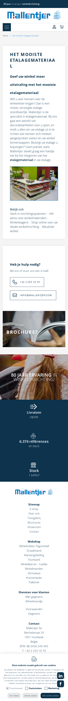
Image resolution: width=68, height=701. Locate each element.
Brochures (34, 522)
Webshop (34, 541)
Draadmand (34, 550)
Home (5, 35)
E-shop (34, 509)
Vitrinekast (34, 573)
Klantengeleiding (34, 555)
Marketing (53, 688)
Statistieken (35, 688)
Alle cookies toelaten (50, 695)
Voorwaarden (34, 609)
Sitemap (34, 504)
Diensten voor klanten (34, 592)
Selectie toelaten (30, 695)
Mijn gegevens (34, 597)
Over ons (34, 513)
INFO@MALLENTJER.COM (36, 295)
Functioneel (16, 688)
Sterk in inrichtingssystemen (28, 214)
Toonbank (34, 559)
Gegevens (34, 613)
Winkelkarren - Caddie (34, 564)
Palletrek (34, 582)
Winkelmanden (34, 568)
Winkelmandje (34, 601)
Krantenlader (34, 577)
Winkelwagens (19, 222)
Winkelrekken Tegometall (34, 546)
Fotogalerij (34, 518)
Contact (34, 531)
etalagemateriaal (36, 116)
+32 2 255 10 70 (30, 282)
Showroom (34, 527)
